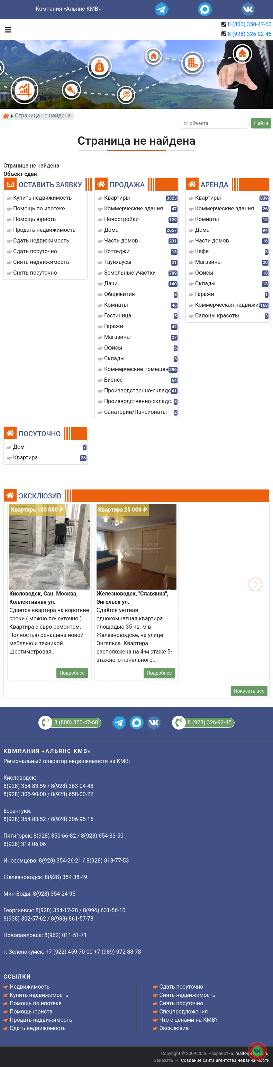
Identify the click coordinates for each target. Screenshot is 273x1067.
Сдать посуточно (181, 986)
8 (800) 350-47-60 (250, 24)
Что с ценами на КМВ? (189, 1020)
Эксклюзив (174, 1028)
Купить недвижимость (39, 995)
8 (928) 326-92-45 (250, 34)
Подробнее (72, 673)
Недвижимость (29, 986)
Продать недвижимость (41, 1020)
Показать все (249, 691)
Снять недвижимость (188, 995)
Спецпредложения (184, 1011)
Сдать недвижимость (38, 1028)
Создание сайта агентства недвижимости (225, 1060)
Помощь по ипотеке (36, 1003)
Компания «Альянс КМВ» (68, 9)
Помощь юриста (31, 1011)
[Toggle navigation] (6, 29)
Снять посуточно (181, 1003)
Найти (261, 123)
